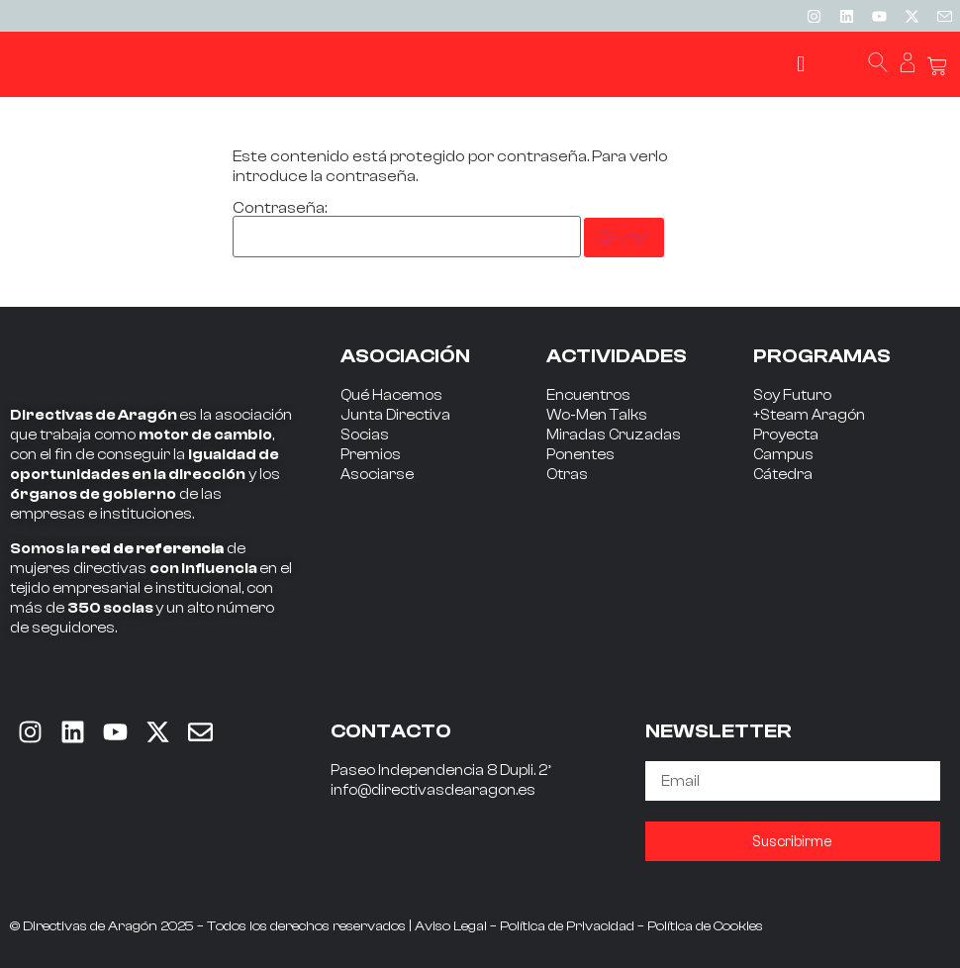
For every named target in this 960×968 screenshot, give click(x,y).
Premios (370, 454)
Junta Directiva (395, 415)
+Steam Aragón (809, 415)
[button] (801, 64)
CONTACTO (391, 731)
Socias (364, 435)
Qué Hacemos (391, 395)
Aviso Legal (451, 926)
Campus (783, 454)
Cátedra (783, 474)
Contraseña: (407, 228)
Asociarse (377, 474)
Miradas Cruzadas (613, 435)
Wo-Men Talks (596, 415)
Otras (567, 474)
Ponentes (580, 454)
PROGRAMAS (822, 355)
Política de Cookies (705, 926)
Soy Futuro (792, 395)
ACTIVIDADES (616, 355)
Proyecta (785, 435)
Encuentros (588, 395)
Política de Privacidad (567, 926)
